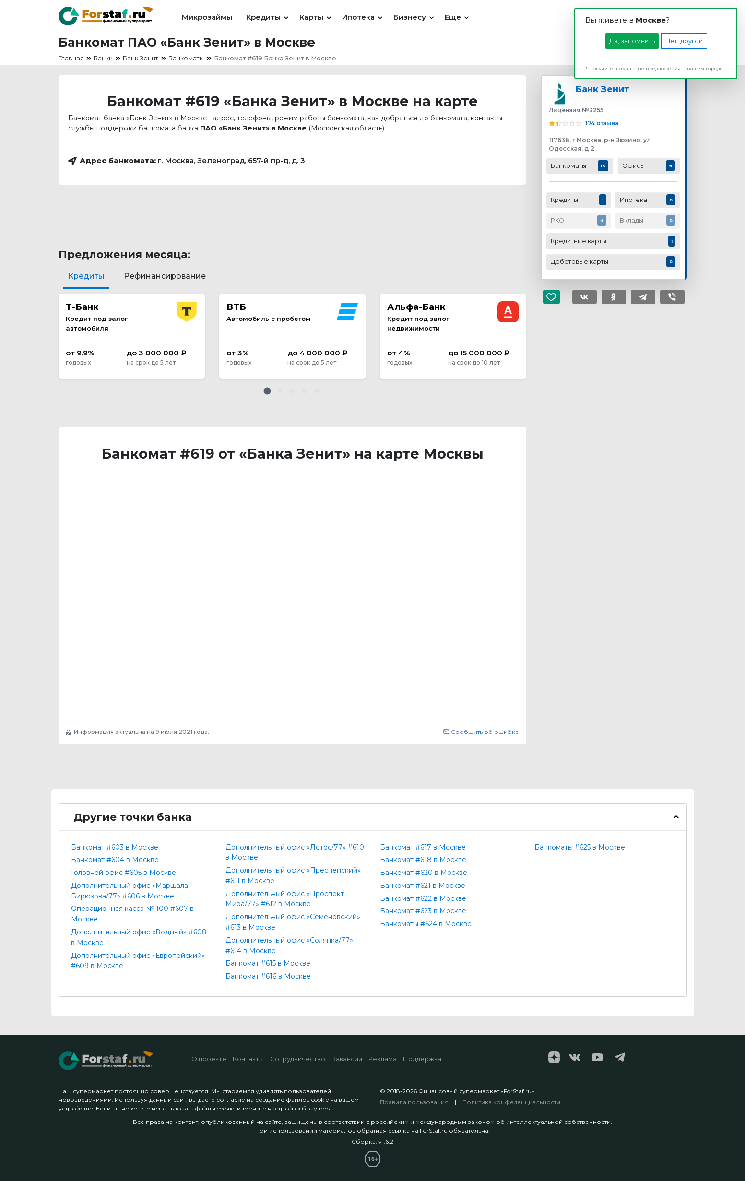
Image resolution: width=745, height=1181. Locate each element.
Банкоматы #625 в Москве (579, 847)
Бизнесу (409, 17)
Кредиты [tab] (86, 276)
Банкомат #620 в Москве (423, 872)
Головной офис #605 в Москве (123, 872)
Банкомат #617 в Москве (423, 847)
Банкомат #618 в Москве (423, 859)
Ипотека (358, 17)
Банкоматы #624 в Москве (426, 924)
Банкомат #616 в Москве (268, 976)
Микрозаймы (207, 17)
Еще (453, 17)
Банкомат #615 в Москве (267, 963)
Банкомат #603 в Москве (114, 847)
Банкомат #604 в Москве (115, 859)
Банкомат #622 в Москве (423, 898)
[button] (267, 391)
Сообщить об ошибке (481, 731)
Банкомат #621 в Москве (422, 885)
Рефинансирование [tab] (165, 276)
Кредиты (263, 17)
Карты (311, 17)
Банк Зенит (602, 88)
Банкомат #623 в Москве (423, 911)
